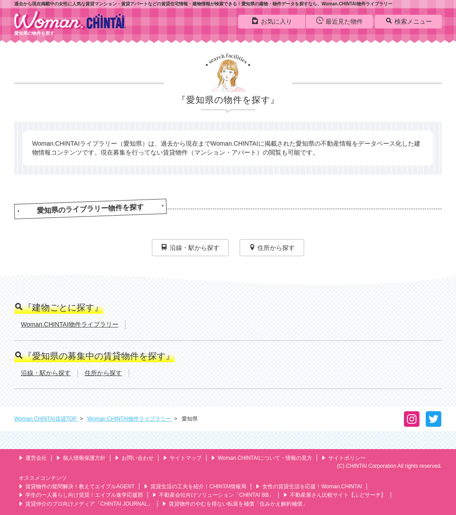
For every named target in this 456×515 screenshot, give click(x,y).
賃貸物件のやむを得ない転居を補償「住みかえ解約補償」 (235, 504)
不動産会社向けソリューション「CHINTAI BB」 (213, 495)
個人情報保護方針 (81, 458)
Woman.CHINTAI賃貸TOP (46, 419)
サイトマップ (182, 458)
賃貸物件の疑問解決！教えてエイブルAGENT (76, 486)
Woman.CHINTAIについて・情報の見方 (261, 458)
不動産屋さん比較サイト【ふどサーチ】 (334, 495)
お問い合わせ (134, 458)
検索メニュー (408, 21)
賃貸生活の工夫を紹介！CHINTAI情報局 (195, 486)
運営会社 (33, 458)
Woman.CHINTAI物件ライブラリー (69, 324)
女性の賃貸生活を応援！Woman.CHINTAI (309, 486)
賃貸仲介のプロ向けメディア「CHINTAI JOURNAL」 (86, 504)
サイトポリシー (344, 458)
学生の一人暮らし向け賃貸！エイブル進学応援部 (81, 495)
